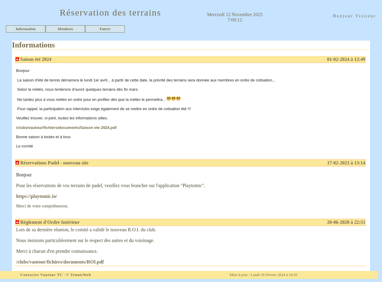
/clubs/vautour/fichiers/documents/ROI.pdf (60, 261)
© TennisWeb (78, 275)
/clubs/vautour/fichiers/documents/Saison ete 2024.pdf (66, 127)
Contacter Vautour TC (41, 275)
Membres (65, 29)
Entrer (105, 29)
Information (26, 29)
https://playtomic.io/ (36, 196)
